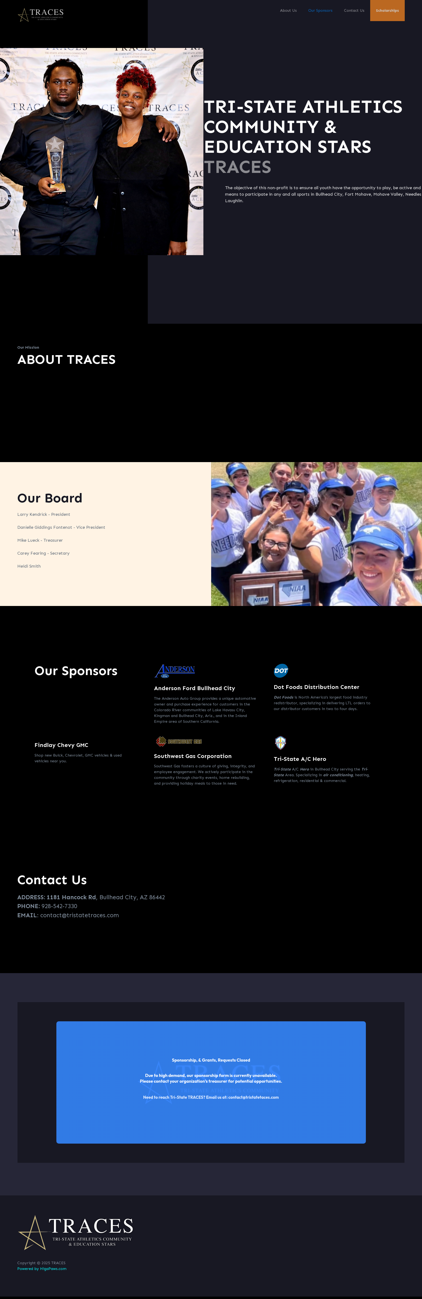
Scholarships (387, 10)
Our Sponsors (320, 10)
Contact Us (354, 10)
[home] (41, 15)
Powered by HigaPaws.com (41, 1268)
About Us (288, 10)
